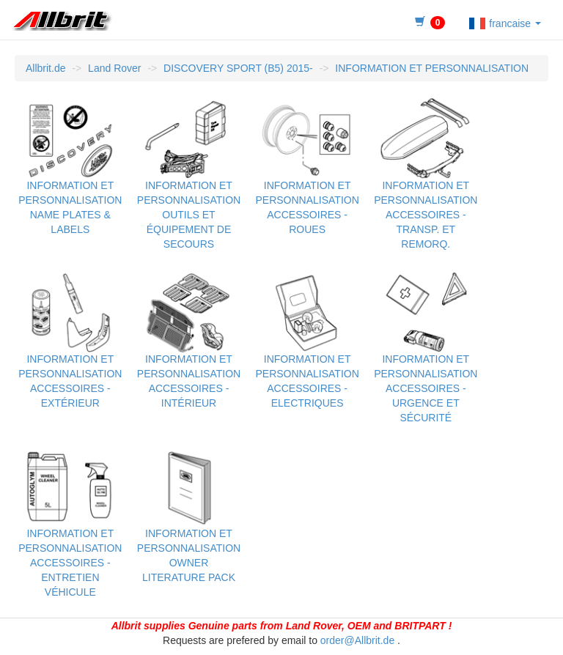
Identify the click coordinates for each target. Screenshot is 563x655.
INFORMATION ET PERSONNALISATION (432, 68)
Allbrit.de (45, 68)
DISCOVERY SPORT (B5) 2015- (238, 68)
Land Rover (114, 68)
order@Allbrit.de (357, 640)
